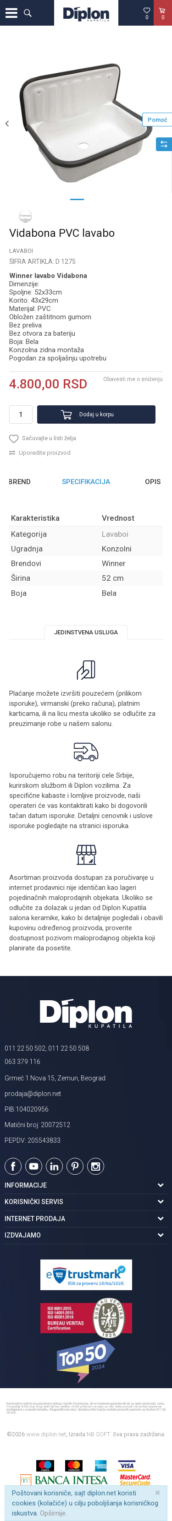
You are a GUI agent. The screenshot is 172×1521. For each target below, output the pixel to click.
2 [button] (95, 198)
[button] (27, 13)
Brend (19, 482)
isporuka (115, 826)
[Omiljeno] (146, 13)
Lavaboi (21, 250)
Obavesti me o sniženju (133, 379)
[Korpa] (163, 22)
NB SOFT (98, 1434)
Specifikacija (86, 482)
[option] (86, 123)
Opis (153, 482)
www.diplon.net (46, 1434)
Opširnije (53, 1513)
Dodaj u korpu (96, 414)
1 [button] (77, 198)
